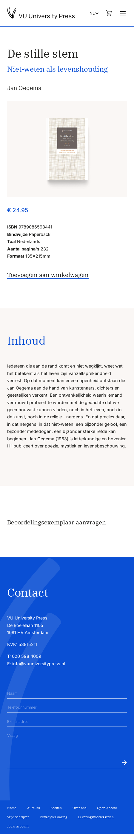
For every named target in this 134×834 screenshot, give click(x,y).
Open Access (107, 808)
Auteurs (33, 808)
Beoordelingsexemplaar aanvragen (56, 522)
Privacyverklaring (53, 817)
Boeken (56, 808)
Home (11, 808)
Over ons (79, 808)
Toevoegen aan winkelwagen (48, 274)
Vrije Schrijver (18, 817)
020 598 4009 (26, 656)
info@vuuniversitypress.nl (38, 663)
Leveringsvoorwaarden (96, 817)
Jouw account (18, 826)
